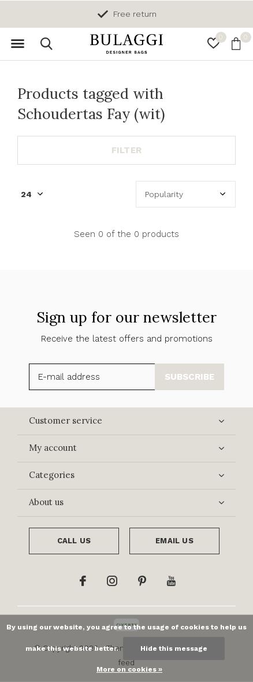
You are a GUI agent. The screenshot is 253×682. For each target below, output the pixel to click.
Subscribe (190, 377)
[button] (17, 44)
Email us (174, 540)
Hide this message (173, 648)
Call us (74, 540)
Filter (126, 150)
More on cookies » (129, 669)
